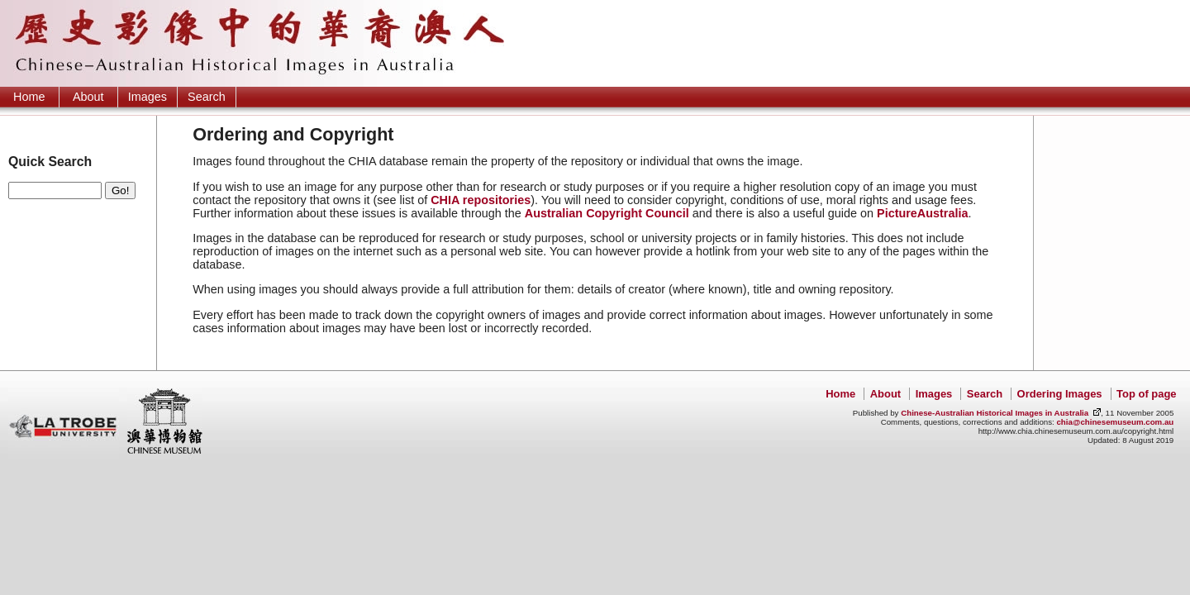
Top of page (1146, 394)
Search (207, 96)
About (88, 96)
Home (29, 96)
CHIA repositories (481, 200)
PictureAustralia (922, 213)
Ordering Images (1059, 394)
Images (147, 96)
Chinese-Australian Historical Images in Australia (994, 412)
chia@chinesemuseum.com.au (1114, 421)
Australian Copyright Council (607, 213)
